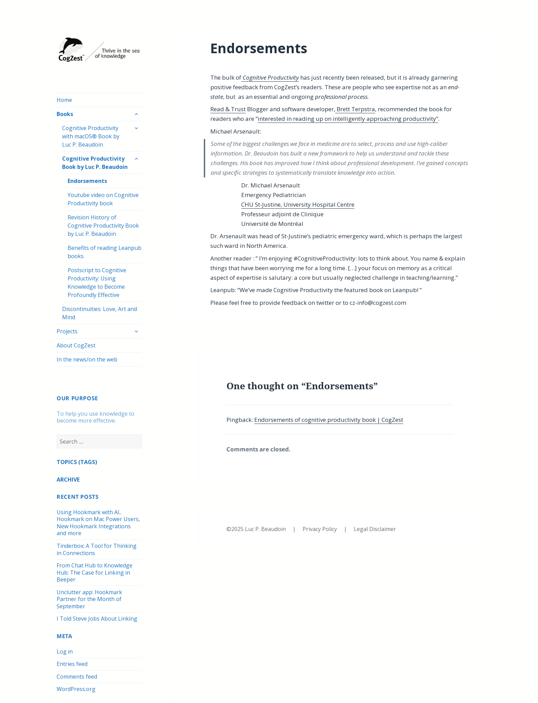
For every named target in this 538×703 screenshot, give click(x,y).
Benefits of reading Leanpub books (104, 252)
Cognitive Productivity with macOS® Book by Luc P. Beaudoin (90, 136)
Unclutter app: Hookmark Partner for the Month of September (89, 599)
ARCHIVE (68, 479)
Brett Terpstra (355, 109)
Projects (67, 331)
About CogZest (76, 345)
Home (64, 100)
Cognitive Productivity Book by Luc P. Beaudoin (95, 163)
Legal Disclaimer (375, 529)
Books (65, 114)
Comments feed (77, 676)
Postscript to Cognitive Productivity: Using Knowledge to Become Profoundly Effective (97, 282)
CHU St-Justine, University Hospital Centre (297, 204)
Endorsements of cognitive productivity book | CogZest (328, 420)
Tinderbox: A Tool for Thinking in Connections (97, 549)
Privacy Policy (320, 529)
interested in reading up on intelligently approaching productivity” (348, 119)
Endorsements (87, 181)
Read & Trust (228, 109)
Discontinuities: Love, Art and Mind (99, 313)
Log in (65, 651)
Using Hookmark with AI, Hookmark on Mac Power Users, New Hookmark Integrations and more (98, 522)
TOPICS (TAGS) (77, 462)
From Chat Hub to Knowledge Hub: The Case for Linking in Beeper (94, 572)
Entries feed (72, 664)
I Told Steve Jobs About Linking (97, 618)
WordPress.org (76, 689)
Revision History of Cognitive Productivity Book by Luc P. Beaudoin (103, 226)
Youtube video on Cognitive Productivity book (103, 199)
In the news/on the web (87, 359)
